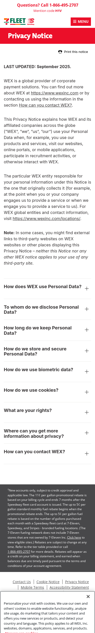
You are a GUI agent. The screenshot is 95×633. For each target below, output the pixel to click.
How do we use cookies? (47, 393)
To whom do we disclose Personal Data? (47, 310)
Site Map (52, 593)
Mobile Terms (32, 587)
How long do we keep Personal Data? (47, 330)
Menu (83, 21)
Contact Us (22, 582)
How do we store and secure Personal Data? (47, 351)
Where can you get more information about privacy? (47, 433)
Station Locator (78, 593)
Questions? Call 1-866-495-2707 (47, 5)
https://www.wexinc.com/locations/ (46, 218)
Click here (74, 537)
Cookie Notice (48, 582)
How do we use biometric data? (47, 372)
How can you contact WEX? (45, 105)
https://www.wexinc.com (54, 92)
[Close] (88, 601)
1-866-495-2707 (19, 551)
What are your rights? (47, 413)
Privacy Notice (77, 582)
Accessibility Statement (69, 587)
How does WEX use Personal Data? (47, 289)
